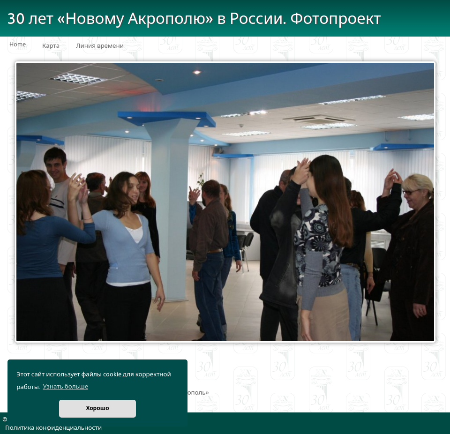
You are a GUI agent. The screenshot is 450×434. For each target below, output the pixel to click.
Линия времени (100, 46)
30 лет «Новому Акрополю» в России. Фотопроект (194, 19)
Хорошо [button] (97, 408)
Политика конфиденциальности (53, 428)
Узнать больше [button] (65, 386)
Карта (51, 46)
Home (17, 44)
